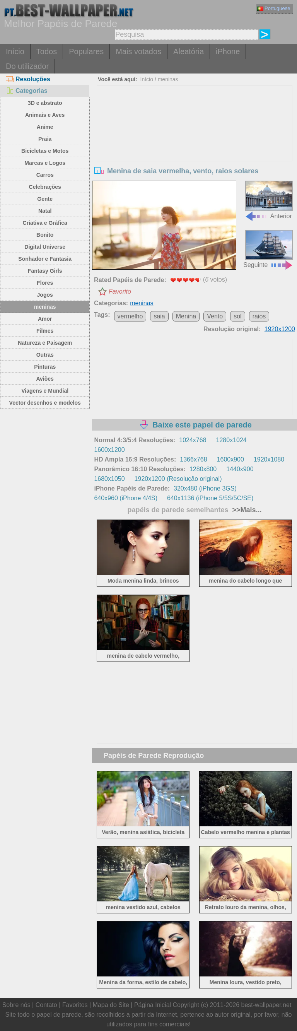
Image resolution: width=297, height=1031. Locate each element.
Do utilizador (27, 66)
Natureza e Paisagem (45, 343)
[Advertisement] (194, 143)
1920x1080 (269, 459)
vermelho (130, 316)
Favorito (120, 291)
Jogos (45, 295)
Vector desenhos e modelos (45, 403)
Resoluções (28, 79)
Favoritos (75, 1005)
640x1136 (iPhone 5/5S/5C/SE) (210, 498)
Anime (45, 127)
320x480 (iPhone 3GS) (205, 488)
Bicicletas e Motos (44, 151)
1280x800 (203, 469)
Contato (46, 1005)
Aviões (45, 379)
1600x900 (230, 459)
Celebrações (45, 187)
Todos (46, 51)
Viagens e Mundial (44, 391)
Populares (86, 51)
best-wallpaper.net (266, 1005)
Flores (45, 283)
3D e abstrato (45, 103)
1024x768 (192, 440)
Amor (45, 319)
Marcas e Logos (44, 163)
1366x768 (193, 459)
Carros (45, 175)
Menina (186, 316)
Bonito (44, 235)
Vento (215, 316)
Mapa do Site (111, 1005)
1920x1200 (280, 329)
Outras (45, 355)
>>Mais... (246, 510)
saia (159, 316)
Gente (45, 199)
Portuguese (273, 8)
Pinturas (45, 367)
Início (15, 51)
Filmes (44, 331)
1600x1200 (109, 449)
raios (259, 316)
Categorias (27, 90)
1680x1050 (109, 478)
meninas (45, 307)
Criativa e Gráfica (45, 223)
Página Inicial (152, 1005)
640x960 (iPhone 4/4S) (125, 498)
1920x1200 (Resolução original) (178, 478)
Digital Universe (44, 247)
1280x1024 (231, 440)
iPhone (228, 51)
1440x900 (239, 469)
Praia (44, 139)
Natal (44, 211)
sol (237, 316)
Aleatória (188, 51)
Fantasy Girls (45, 271)
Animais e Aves (45, 115)
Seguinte (268, 249)
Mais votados (138, 51)
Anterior (269, 200)
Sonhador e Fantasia (45, 259)
